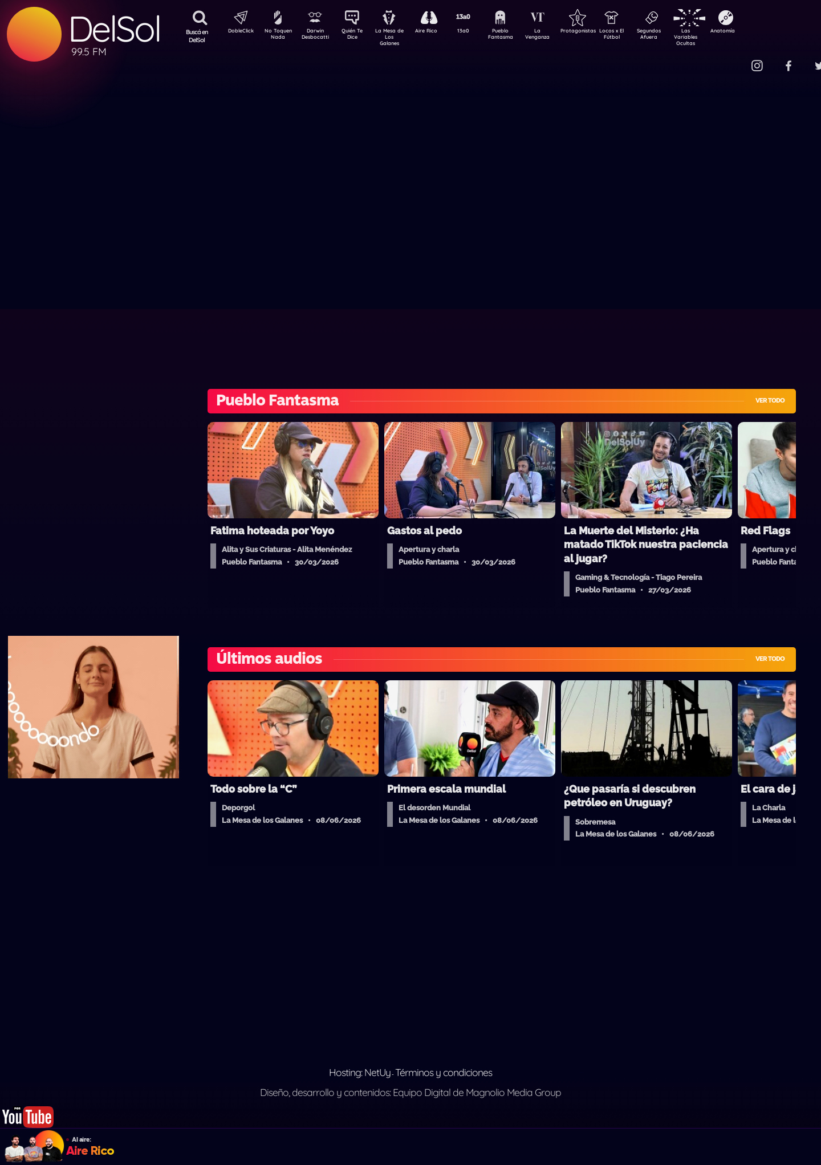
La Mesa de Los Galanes (396, 37)
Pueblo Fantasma (516, 36)
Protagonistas (596, 32)
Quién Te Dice (356, 36)
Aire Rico (436, 32)
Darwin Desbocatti (317, 36)
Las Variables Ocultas (715, 37)
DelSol (114, 29)
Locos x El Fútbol (636, 36)
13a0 (476, 32)
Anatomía (756, 32)
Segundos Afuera (675, 36)
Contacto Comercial (733, 58)
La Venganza (556, 36)
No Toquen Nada (276, 36)
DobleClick (236, 32)
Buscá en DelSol (197, 36)
